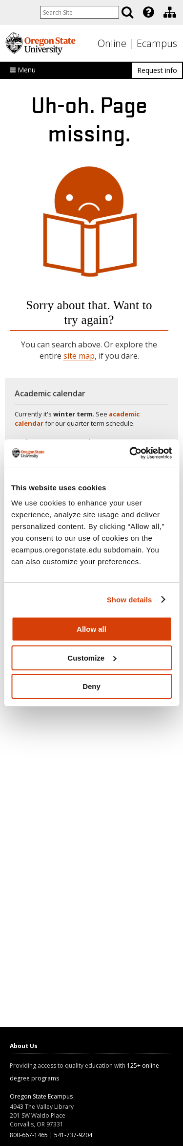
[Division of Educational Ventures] (170, 12)
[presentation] (147, 12)
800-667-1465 (29, 1135)
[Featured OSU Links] (148, 12)
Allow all (91, 629)
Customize (91, 658)
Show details (129, 600)
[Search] (127, 12)
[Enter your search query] (79, 12)
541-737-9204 (73, 1135)
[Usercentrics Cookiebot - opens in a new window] (130, 453)
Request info (157, 70)
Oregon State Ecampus (41, 1096)
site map (79, 355)
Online (112, 43)
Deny (91, 686)
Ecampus (157, 43)
